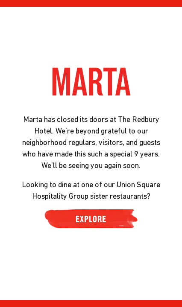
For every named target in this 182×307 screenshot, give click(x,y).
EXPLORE (91, 218)
